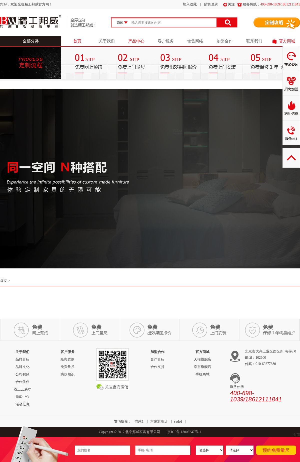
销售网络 (195, 41)
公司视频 (23, 374)
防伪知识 (67, 374)
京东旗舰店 (202, 367)
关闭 (296, 435)
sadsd (178, 421)
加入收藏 (190, 4)
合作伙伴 (23, 382)
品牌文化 (23, 367)
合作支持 (157, 367)
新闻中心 (23, 397)
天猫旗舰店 (202, 359)
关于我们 (107, 41)
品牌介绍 (23, 359)
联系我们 (254, 41)
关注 (229, 4)
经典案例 (67, 359)
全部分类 (31, 41)
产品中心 (136, 41)
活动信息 (23, 404)
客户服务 (166, 41)
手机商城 (203, 374)
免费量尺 (67, 367)
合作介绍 (157, 359)
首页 (77, 41)
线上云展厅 (22, 389)
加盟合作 (225, 41)
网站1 (139, 421)
